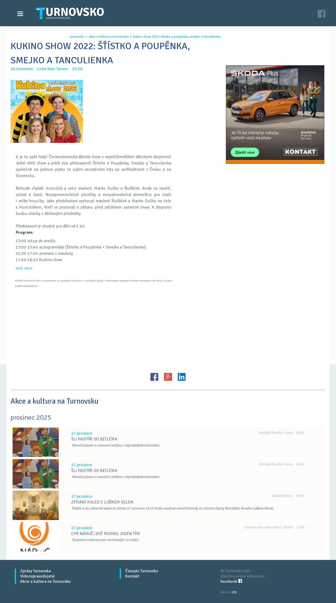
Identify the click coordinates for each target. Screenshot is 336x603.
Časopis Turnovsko (141, 571)
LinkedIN (181, 377)
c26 (234, 592)
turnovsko (77, 37)
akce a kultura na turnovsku (109, 37)
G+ (168, 377)
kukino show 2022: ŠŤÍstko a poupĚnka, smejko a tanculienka (176, 37)
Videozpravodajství (37, 576)
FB (154, 377)
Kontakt (132, 576)
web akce (24, 268)
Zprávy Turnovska (35, 571)
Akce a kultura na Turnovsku (45, 581)
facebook (231, 581)
